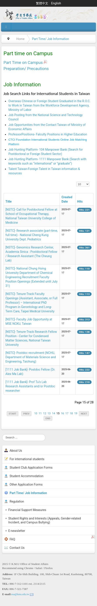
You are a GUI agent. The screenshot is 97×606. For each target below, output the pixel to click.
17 (66, 413)
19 (75, 413)
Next (84, 413)
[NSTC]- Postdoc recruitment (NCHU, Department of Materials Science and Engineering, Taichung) (30, 357)
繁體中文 (42, 3)
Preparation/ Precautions (26, 68)
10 (35, 413)
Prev (26, 413)
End (48, 418)
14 (53, 413)
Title (8, 201)
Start (12, 413)
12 (44, 413)
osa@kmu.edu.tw (20, 594)
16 (62, 413)
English (56, 3)
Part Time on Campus (23, 62)
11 (40, 413)
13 (49, 413)
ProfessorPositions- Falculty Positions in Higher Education (47, 134)
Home (20, 39)
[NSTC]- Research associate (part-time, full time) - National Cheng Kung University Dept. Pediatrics (31, 235)
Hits (80, 201)
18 (71, 413)
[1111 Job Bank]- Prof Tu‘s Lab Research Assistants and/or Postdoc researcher (30, 386)
